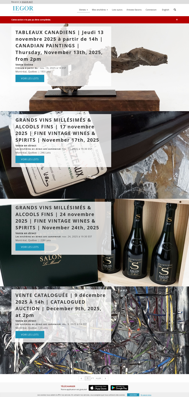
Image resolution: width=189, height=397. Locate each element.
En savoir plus (146, 395)
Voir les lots (30, 78)
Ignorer (133, 395)
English (165, 9)
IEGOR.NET (27, 2)
